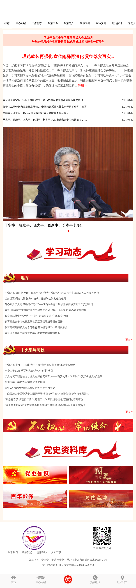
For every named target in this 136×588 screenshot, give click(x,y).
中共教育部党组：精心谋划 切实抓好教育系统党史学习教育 (36, 113)
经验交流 (101, 23)
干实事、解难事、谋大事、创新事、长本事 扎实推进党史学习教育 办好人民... (45, 119)
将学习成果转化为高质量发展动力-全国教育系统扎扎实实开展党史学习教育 (45, 106)
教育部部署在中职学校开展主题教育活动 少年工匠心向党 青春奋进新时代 (45, 310)
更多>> (129, 339)
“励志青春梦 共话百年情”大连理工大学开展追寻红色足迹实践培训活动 (44, 399)
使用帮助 (42, 552)
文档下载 (56, 552)
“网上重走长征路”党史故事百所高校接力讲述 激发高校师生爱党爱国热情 (45, 405)
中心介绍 (21, 23)
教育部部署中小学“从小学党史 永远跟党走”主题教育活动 (36, 316)
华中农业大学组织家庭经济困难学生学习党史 (30, 388)
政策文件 (53, 23)
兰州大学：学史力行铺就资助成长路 (25, 382)
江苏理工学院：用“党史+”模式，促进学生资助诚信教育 (35, 298)
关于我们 (13, 552)
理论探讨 (117, 23)
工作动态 (37, 23)
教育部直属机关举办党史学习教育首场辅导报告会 (32, 333)
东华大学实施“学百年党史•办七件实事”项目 (29, 370)
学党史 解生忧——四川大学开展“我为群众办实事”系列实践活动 (40, 365)
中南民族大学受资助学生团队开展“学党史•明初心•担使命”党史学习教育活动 (47, 393)
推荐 (7, 23)
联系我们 (27, 552)
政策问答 (85, 23)
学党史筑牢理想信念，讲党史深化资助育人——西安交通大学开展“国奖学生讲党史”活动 (53, 376)
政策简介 (69, 23)
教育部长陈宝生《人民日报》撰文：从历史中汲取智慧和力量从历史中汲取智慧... (45, 100)
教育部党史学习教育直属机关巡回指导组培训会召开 (34, 321)
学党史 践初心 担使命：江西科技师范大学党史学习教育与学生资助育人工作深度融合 (52, 292)
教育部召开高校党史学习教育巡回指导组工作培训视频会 (36, 327)
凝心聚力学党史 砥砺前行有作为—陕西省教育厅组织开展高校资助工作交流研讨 (49, 304)
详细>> (82, 85)
